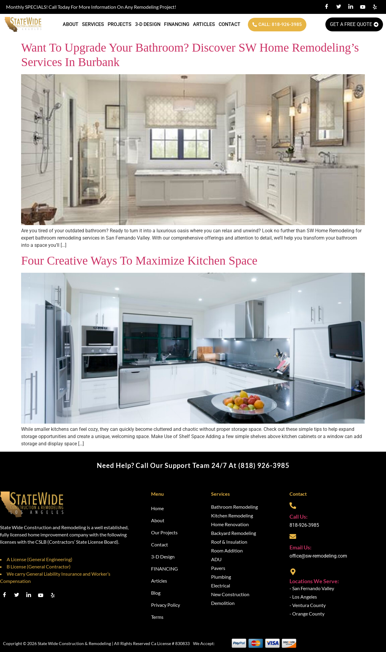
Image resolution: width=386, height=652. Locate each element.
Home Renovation (230, 524)
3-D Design (147, 24)
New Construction (230, 594)
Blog (155, 593)
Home (157, 508)
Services (93, 24)
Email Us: (301, 547)
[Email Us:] (293, 536)
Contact (229, 24)
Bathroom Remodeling (234, 507)
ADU (216, 559)
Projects (119, 24)
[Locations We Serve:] (293, 571)
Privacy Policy (165, 605)
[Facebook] (326, 6)
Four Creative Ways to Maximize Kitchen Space (139, 260)
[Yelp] (374, 6)
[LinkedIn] (350, 6)
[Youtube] (362, 6)
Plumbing (221, 577)
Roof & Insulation (229, 542)
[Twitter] (338, 6)
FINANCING (176, 24)
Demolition (223, 603)
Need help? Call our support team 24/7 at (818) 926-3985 (193, 465)
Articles (204, 24)
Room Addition (227, 550)
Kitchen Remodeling (232, 515)
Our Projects (164, 532)
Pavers (218, 568)
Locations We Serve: (314, 581)
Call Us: (299, 516)
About (70, 24)
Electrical (220, 585)
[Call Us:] (293, 505)
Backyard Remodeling (233, 533)
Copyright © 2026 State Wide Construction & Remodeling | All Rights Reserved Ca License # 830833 (96, 643)
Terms (157, 617)
